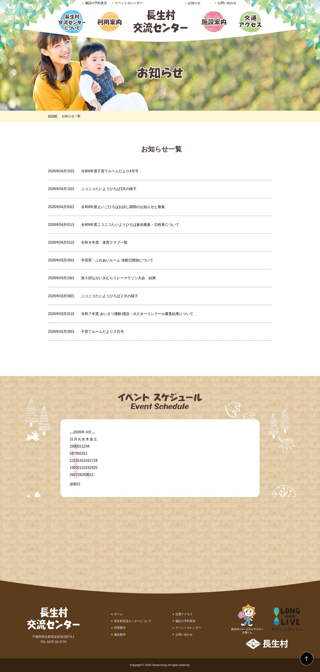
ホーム (118, 614)
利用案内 (120, 627)
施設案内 (120, 634)
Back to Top (306, 658)
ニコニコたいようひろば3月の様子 (108, 189)
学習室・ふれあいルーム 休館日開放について (117, 260)
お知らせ (192, 3)
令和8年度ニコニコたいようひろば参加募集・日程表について (130, 225)
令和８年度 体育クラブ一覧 (104, 242)
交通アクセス (184, 614)
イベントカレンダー (127, 3)
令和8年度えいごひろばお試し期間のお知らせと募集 (123, 207)
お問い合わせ (225, 3)
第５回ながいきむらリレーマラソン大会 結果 (118, 278)
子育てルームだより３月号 (102, 331)
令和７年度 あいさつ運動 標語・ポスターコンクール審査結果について (137, 314)
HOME (52, 116)
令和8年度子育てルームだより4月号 (109, 171)
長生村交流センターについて (133, 621)
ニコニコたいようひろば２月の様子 (109, 296)
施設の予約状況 (94, 3)
